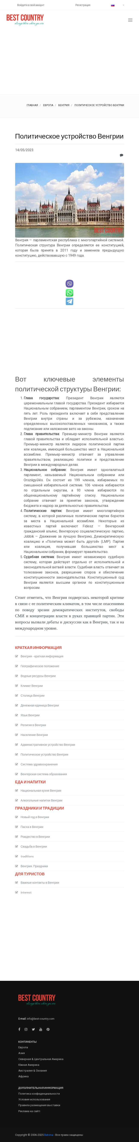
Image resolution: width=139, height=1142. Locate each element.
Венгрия (63, 105)
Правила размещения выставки (39, 1105)
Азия (21, 1053)
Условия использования (34, 1099)
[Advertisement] (69, 62)
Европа (48, 105)
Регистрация (82, 5)
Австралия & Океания (32, 1070)
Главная (32, 105)
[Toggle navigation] (130, 20)
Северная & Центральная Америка (40, 1059)
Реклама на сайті (29, 1111)
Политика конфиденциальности (39, 1093)
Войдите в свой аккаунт (30, 5)
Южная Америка (28, 1064)
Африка (23, 1076)
